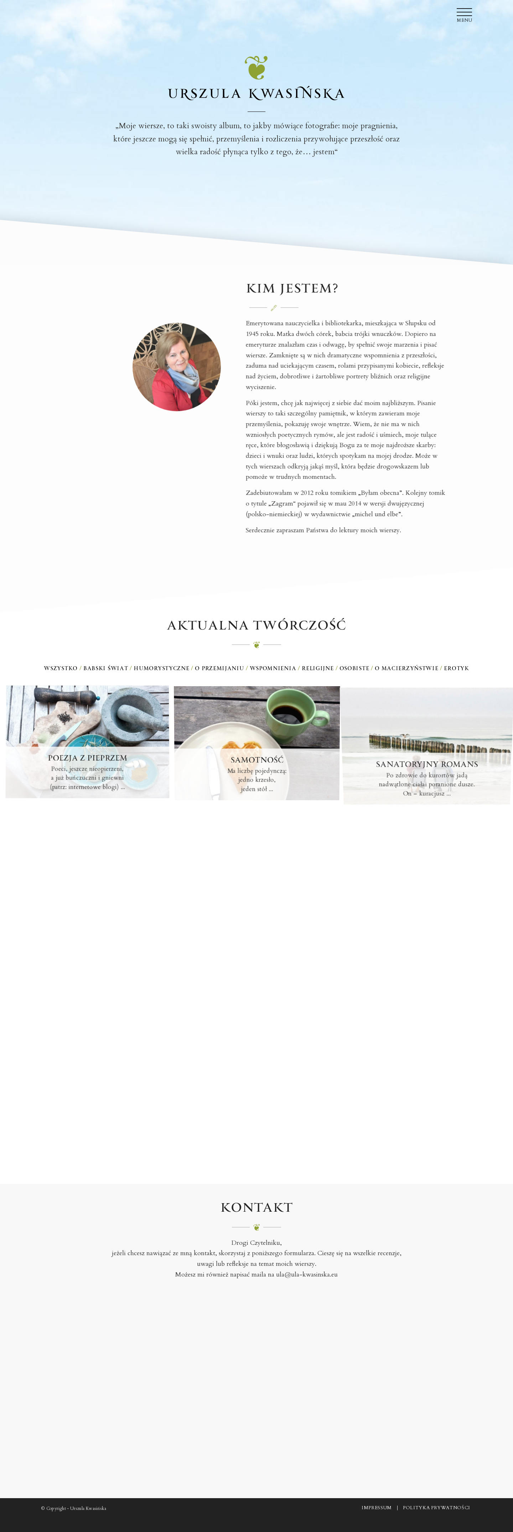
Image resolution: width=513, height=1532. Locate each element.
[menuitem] (462, 12)
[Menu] (462, 12)
